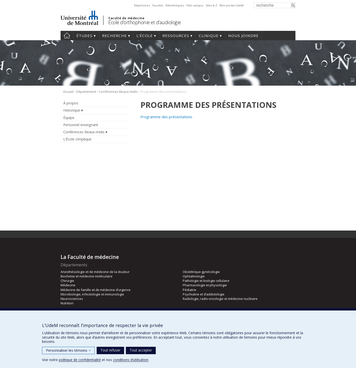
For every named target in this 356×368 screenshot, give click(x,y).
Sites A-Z (211, 5)
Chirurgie (67, 280)
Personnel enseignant (80, 124)
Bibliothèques (175, 5)
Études (84, 35)
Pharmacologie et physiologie (205, 285)
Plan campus (194, 5)
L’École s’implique (77, 139)
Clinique (209, 35)
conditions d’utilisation (130, 359)
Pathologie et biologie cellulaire (206, 280)
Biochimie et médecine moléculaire (86, 276)
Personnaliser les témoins (68, 350)
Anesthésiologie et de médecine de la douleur (95, 272)
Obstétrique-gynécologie (201, 272)
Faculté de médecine (126, 18)
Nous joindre (243, 35)
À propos (70, 103)
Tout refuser (110, 350)
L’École (144, 35)
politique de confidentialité (80, 359)
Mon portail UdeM (232, 5)
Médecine (68, 285)
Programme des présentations (166, 116)
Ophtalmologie (194, 276)
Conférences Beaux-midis (118, 91)
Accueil (67, 35)
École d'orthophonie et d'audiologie (144, 22)
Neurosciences (72, 298)
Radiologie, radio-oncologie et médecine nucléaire (220, 298)
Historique (71, 110)
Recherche (114, 35)
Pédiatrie (189, 290)
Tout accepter (141, 350)
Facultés (157, 5)
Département (86, 91)
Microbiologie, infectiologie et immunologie (92, 294)
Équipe (68, 117)
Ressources (175, 35)
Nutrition (67, 303)
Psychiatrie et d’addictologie (203, 294)
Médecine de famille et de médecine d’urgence (96, 290)
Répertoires (142, 5)
